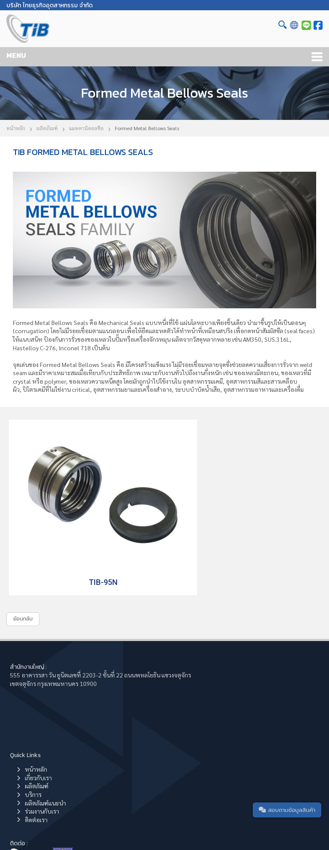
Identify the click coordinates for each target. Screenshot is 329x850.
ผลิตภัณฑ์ (47, 128)
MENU (16, 55)
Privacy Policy (272, 828)
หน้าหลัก (15, 128)
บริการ (192, 677)
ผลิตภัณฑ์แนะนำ (204, 685)
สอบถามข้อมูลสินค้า (284, 807)
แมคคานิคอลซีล (86, 128)
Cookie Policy (232, 828)
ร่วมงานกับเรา (201, 694)
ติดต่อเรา (195, 702)
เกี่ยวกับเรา (197, 660)
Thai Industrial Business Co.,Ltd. (116, 828)
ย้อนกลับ (23, 590)
